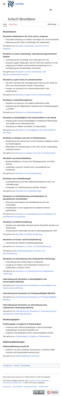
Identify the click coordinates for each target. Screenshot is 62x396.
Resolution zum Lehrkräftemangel (28, 191)
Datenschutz (7, 387)
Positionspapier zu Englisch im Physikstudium (33, 336)
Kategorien (8, 365)
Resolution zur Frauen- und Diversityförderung (33, 246)
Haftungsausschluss (30, 387)
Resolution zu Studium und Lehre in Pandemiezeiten (36, 153)
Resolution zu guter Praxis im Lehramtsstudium (34, 95)
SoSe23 (16, 365)
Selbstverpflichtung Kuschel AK (27, 356)
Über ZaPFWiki (18, 387)
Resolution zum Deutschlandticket (28, 173)
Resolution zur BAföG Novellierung (29, 234)
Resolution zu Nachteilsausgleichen (29, 112)
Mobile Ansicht (43, 387)
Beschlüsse (25, 365)
